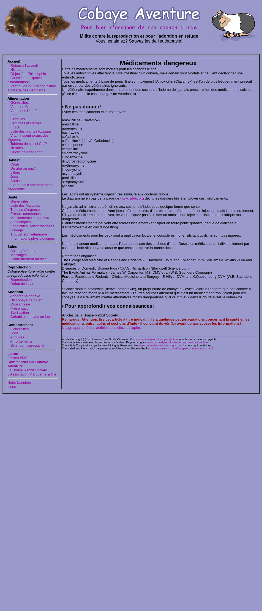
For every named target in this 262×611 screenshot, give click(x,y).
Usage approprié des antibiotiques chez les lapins (101, 328)
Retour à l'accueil (22, 65)
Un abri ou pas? (21, 168)
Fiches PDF (17, 358)
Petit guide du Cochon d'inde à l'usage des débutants (31, 88)
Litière (13, 172)
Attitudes (15, 337)
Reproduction (19, 280)
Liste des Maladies (23, 205)
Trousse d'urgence (23, 210)
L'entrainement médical (27, 259)
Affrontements (19, 341)
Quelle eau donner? (24, 152)
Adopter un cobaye (23, 296)
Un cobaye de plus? (24, 300)
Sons (12, 333)
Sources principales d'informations (24, 80)
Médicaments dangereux (28, 218)
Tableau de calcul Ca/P (27, 144)
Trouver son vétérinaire (27, 234)
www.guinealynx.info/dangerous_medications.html (178, 342)
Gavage (15, 230)
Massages (17, 255)
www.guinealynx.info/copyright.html (156, 339)
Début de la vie (20, 284)
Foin (12, 115)
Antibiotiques (19, 222)
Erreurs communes (24, 214)
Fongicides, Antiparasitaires (30, 226)
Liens (11, 387)
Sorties (14, 181)
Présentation (19, 308)
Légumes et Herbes (24, 123)
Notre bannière (19, 382)
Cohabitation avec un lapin (30, 317)
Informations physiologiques (31, 238)
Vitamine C (17, 107)
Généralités (18, 102)
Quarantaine (18, 304)
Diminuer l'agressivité (25, 345)
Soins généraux (21, 251)
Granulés (16, 119)
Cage (13, 164)
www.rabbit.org (132, 198)
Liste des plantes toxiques (29, 131)
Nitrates (15, 148)
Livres (12, 354)
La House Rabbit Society (27, 370)
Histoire (15, 70)
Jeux (12, 177)
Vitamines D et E (22, 111)
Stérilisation (18, 312)
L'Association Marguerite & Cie (31, 374)
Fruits (13, 127)
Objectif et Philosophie (26, 74)
